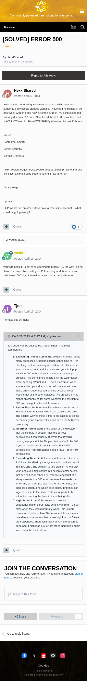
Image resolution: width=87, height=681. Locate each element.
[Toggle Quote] (9, 336)
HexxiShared (15, 57)
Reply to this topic (43, 75)
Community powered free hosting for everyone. (41, 15)
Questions (27, 61)
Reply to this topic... (23, 594)
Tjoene (20, 306)
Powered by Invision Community (43, 674)
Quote (17, 226)
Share (20, 616)
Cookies (43, 665)
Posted (27, 96)
